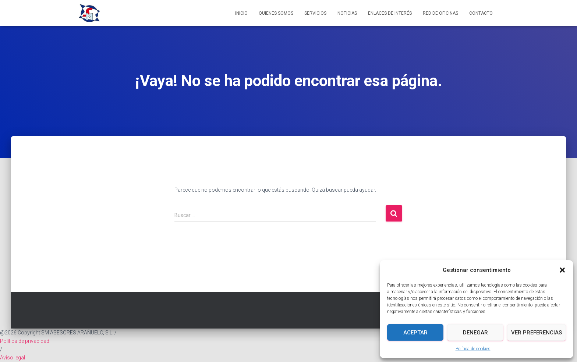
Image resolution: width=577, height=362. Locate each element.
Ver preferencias (536, 332)
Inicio (241, 13)
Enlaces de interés (390, 13)
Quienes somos (276, 13)
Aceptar (415, 332)
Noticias (347, 13)
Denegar (475, 332)
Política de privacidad (24, 341)
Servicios (315, 13)
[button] (562, 270)
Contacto (481, 13)
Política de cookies (473, 348)
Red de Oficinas (440, 13)
